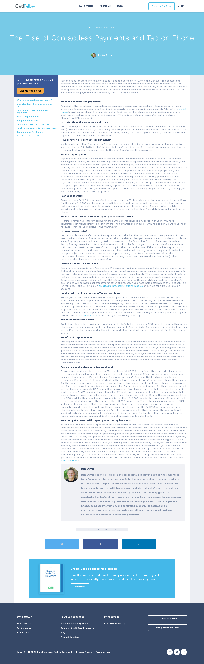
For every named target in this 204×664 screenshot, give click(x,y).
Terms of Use (103, 652)
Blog (120, 5)
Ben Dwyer (107, 55)
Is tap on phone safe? (28, 120)
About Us (105, 5)
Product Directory (70, 637)
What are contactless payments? (34, 100)
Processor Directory (114, 623)
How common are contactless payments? (33, 111)
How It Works (85, 5)
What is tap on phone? (28, 116)
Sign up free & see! (30, 90)
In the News (23, 632)
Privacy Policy (84, 652)
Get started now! (168, 618)
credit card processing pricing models (121, 285)
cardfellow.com (88, 315)
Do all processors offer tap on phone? (37, 128)
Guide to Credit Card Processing (78, 628)
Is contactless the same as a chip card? (34, 105)
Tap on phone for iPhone (30, 132)
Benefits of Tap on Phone (30, 136)
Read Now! (80, 586)
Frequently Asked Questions (75, 623)
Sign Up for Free (161, 6)
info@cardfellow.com (167, 627)
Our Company (24, 628)
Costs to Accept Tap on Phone (33, 124)
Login (181, 5)
